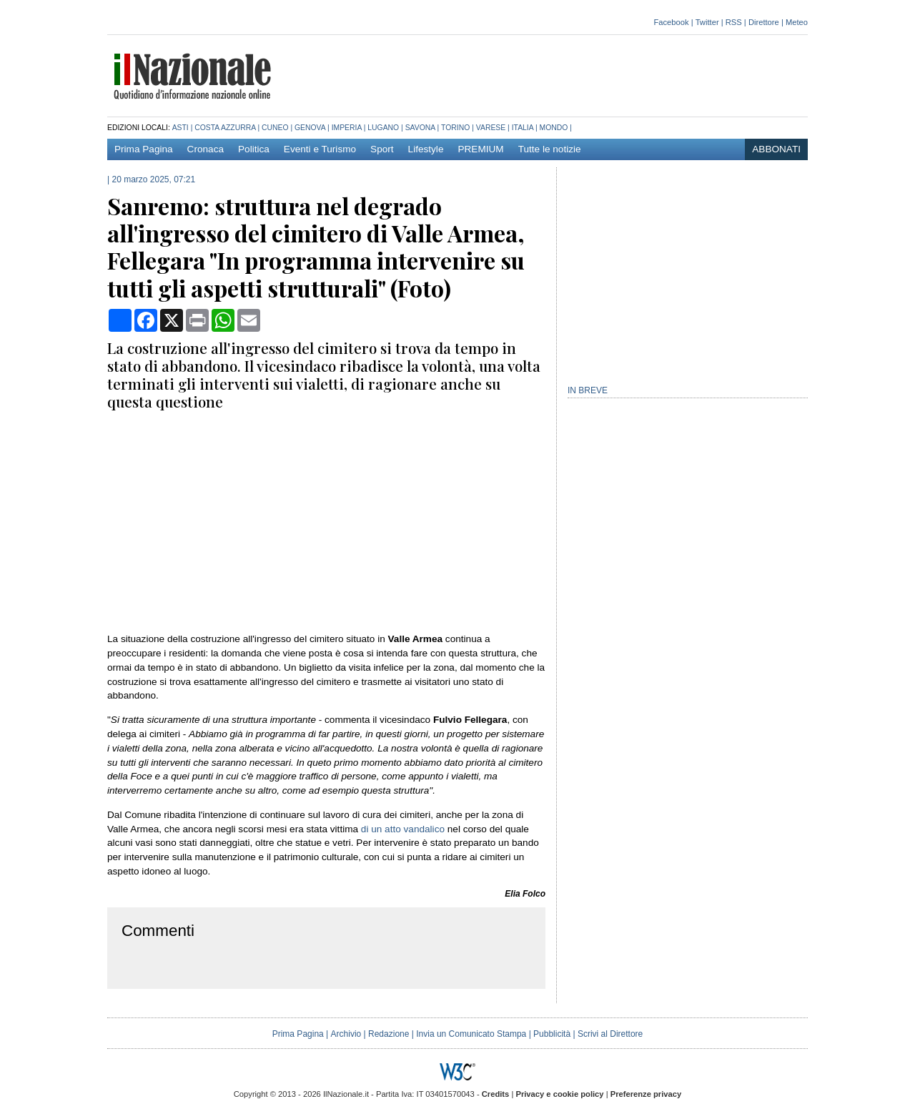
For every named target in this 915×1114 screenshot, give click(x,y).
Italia (522, 128)
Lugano (383, 128)
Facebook (670, 22)
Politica (253, 149)
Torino (455, 128)
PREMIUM (480, 149)
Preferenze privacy (646, 1094)
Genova (310, 128)
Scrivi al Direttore (610, 1034)
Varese (490, 128)
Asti (180, 128)
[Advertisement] (547, 74)
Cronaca (205, 149)
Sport (382, 149)
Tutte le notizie (549, 149)
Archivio (346, 1034)
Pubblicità (551, 1034)
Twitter (707, 22)
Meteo (797, 22)
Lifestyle (426, 149)
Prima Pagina (143, 149)
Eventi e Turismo (320, 149)
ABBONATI (776, 149)
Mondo (554, 128)
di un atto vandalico (403, 829)
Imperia (347, 128)
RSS (734, 22)
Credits (496, 1094)
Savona (420, 128)
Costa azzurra (224, 128)
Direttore (763, 22)
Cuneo (275, 128)
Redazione (388, 1034)
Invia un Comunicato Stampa (471, 1034)
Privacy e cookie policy (559, 1094)
